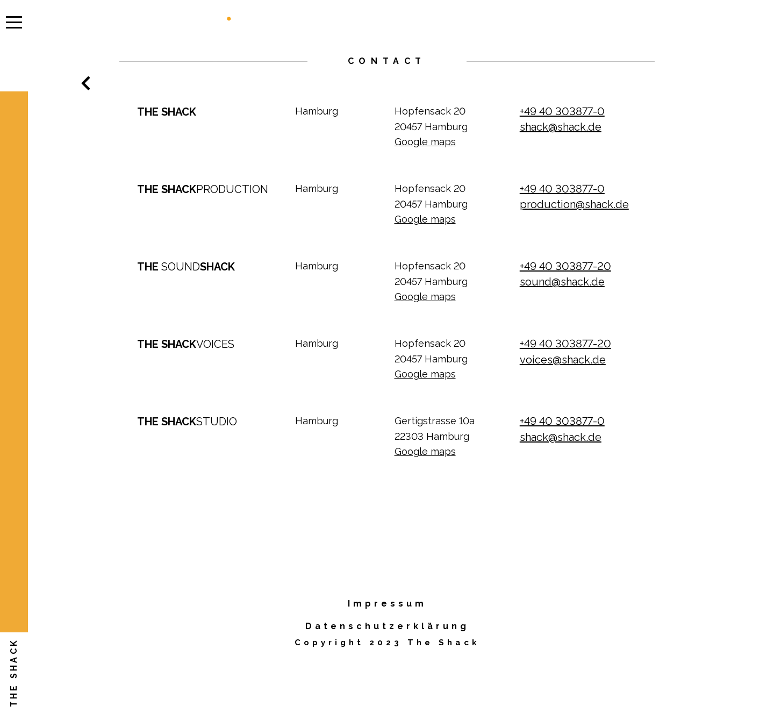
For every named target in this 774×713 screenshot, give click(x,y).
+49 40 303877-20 (565, 266)
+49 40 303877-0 (562, 111)
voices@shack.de (563, 359)
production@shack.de (574, 204)
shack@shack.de (560, 126)
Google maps (425, 141)
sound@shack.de (562, 281)
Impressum (387, 603)
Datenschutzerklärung (387, 626)
